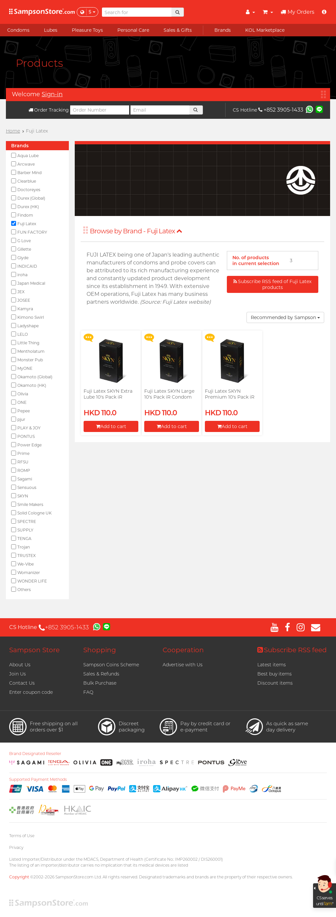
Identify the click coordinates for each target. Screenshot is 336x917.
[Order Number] (99, 110)
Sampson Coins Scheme (111, 665)
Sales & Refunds (101, 674)
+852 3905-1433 (280, 110)
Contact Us (22, 683)
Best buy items (274, 674)
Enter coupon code (31, 692)
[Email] (159, 110)
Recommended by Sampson (285, 317)
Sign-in (52, 94)
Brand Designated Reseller (35, 754)
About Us (19, 665)
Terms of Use (21, 835)
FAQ (88, 692)
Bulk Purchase (99, 683)
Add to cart (111, 426)
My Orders (297, 12)
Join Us (17, 674)
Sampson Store (34, 650)
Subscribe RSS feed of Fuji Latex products (272, 284)
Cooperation (183, 650)
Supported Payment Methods (38, 780)
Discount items (275, 683)
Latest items (271, 665)
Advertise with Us (183, 665)
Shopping (99, 650)
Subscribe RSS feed (292, 650)
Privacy (16, 847)
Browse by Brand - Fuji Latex (136, 231)
